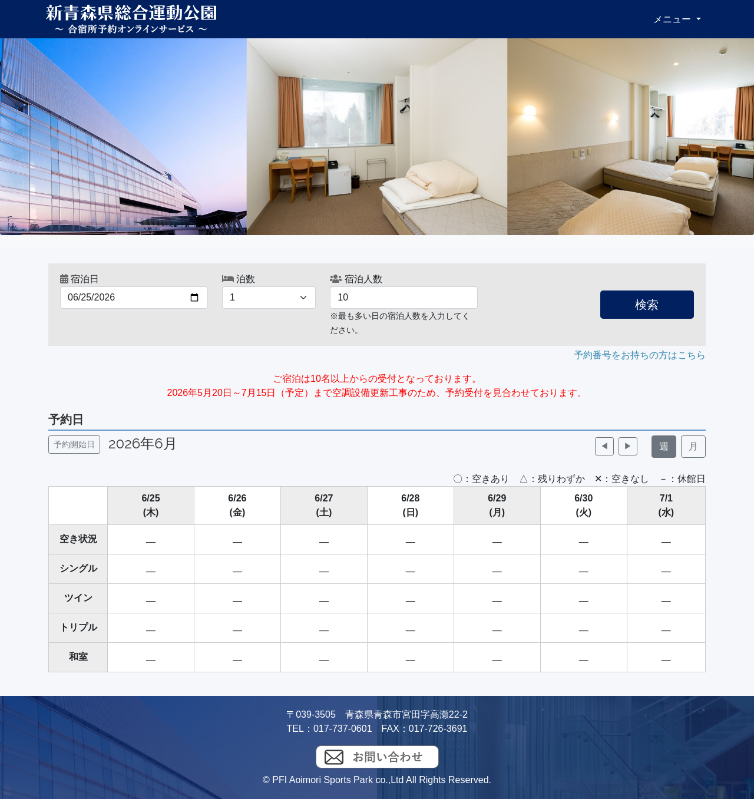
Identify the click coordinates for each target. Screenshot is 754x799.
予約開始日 (74, 444)
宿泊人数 (356, 279)
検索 (647, 304)
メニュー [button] (673, 19)
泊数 (238, 279)
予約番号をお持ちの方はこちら (640, 355)
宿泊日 (79, 279)
